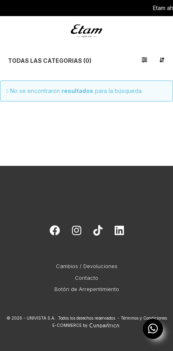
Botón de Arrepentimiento (86, 289)
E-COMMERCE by (86, 325)
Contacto (86, 278)
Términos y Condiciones (144, 318)
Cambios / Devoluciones (86, 266)
